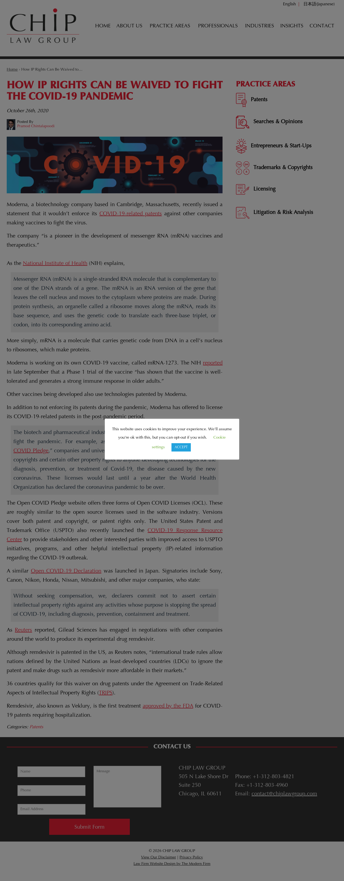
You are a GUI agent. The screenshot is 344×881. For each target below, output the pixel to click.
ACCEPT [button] (181, 447)
